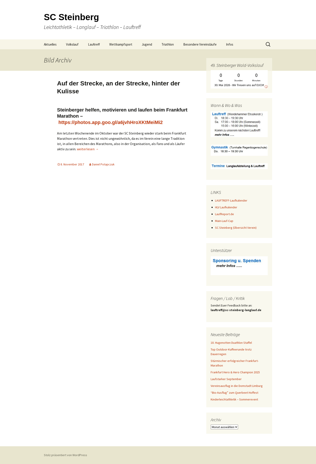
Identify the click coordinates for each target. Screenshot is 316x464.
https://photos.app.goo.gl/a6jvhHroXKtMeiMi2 (110, 122)
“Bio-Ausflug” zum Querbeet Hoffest (234, 393)
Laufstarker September (226, 379)
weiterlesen (88, 149)
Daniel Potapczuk (103, 164)
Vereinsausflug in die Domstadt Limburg (237, 386)
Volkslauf (72, 44)
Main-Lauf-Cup (224, 221)
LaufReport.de (224, 214)
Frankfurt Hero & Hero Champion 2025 (235, 372)
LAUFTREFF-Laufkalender (231, 200)
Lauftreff (94, 44)
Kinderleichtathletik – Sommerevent (234, 399)
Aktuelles (50, 44)
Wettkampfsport (120, 44)
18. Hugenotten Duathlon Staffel (231, 343)
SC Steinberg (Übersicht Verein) (236, 228)
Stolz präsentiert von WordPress (65, 455)
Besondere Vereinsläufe (200, 44)
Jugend (147, 44)
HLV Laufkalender (226, 207)
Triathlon (168, 44)
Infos (229, 44)
